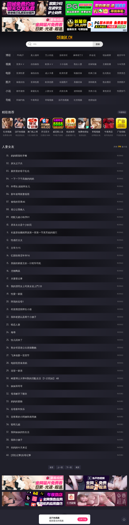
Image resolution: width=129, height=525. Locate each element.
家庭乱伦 (35, 91)
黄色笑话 (107, 91)
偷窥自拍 (20, 82)
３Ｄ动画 (63, 64)
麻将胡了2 (78, 55)
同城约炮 (20, 100)
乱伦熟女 (107, 73)
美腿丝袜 (78, 82)
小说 (8, 91)
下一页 (69, 467)
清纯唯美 (92, 82)
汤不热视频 (63, 100)
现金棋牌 (107, 55)
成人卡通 (49, 73)
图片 (8, 82)
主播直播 (107, 64)
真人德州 (35, 55)
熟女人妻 (78, 64)
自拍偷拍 (35, 64)
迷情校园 (78, 91)
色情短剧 (92, 100)
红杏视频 (78, 100)
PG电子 (20, 55)
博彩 (8, 55)
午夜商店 (35, 100)
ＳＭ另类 (121, 64)
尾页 (77, 467)
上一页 (60, 467)
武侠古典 (63, 91)
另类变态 (121, 73)
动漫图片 (63, 82)
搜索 (98, 44)
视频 (8, 64)
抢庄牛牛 (121, 55)
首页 (51, 467)
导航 (8, 100)
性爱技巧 (121, 91)
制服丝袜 (78, 73)
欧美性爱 (63, 73)
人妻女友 (49, 91)
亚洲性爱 (20, 73)
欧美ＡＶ (49, 64)
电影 (8, 73)
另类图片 (121, 82)
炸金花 (92, 55)
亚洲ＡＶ (20, 64)
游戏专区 (63, 55)
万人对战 (49, 55)
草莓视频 (49, 100)
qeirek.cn (64, 37)
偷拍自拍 (35, 73)
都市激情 (20, 91)
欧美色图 (49, 82)
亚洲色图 (35, 82)
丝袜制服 (92, 64)
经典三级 (92, 73)
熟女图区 (107, 82)
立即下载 (82, 519)
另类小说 (92, 91)
